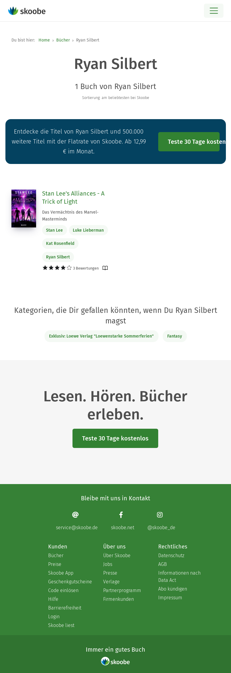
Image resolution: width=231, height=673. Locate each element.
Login (54, 616)
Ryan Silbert (58, 257)
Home (44, 40)
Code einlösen (63, 590)
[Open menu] (213, 11)
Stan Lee (54, 230)
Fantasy (174, 336)
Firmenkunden (118, 599)
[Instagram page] (161, 520)
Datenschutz (171, 555)
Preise (54, 564)
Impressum (170, 597)
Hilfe (53, 599)
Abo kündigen (172, 589)
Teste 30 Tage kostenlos (194, 141)
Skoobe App (60, 573)
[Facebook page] (122, 520)
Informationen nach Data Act (179, 576)
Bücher (63, 40)
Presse (110, 573)
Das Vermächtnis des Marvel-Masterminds (70, 216)
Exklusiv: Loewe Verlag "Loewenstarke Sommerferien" (101, 336)
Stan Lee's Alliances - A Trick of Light (73, 197)
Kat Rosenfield (60, 243)
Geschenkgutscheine (69, 582)
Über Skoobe (117, 555)
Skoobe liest (61, 625)
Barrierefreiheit (64, 608)
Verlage (111, 582)
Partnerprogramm (122, 590)
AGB (162, 564)
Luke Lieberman (88, 230)
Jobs (107, 564)
